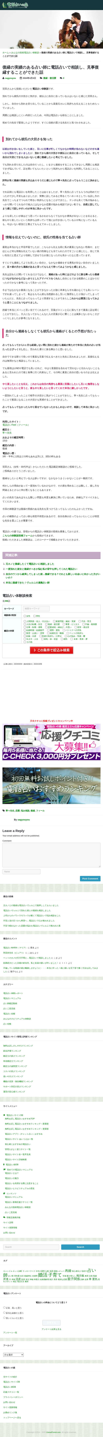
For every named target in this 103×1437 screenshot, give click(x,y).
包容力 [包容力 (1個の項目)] (84, 1271)
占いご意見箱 (9, 1008)
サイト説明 (8, 1222)
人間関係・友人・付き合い (38, 621)
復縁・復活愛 (49, 78)
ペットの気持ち (76, 633)
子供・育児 (86, 621)
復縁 (33, 811)
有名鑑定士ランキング (13, 1061)
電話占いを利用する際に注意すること (22, 1183)
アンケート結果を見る (51, 1329)
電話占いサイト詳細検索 (16, 1159)
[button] (51, 785)
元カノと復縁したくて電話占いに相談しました (30, 564)
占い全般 (7, 1024)
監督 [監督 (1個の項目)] (23, 1279)
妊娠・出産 (31, 636)
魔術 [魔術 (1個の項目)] (26, 1281)
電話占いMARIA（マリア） (15, 948)
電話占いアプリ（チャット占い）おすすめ (23, 1134)
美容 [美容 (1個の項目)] (55, 1279)
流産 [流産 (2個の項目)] (18, 1279)
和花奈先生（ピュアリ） (14, 953)
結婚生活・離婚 (57, 633)
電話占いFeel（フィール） (16, 424)
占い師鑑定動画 (10, 1003)
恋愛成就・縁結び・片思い (60, 627)
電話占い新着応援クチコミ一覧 (19, 1202)
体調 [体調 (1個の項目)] (51, 1271)
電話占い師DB (9, 1387)
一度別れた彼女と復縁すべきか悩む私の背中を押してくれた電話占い (41, 569)
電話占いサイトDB (11, 1382)
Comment (6, 841)
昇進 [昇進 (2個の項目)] (6, 1279)
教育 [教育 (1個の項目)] (87, 1276)
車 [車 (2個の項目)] (90, 1279)
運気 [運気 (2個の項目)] (94, 1279)
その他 (29, 642)
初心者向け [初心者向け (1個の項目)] (76, 1271)
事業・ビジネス (72, 624)
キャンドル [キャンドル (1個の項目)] (7, 1271)
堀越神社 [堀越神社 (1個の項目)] (27, 1276)
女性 (28, 616)
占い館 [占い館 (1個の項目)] (10, 1276)
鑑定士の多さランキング (14, 1056)
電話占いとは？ (12, 1173)
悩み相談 (25, 811)
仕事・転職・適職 (34, 627)
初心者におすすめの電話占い (18, 1144)
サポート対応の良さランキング (17, 1086)
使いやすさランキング (13, 1076)
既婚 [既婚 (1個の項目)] (95, 1276)
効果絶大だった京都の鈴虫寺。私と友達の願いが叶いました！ (31, 963)
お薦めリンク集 (10, 1412)
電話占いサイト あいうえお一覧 (19, 1139)
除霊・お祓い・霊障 (35, 633)
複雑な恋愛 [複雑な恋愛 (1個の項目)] (62, 1279)
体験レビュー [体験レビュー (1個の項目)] (59, 1271)
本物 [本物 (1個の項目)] (13, 1279)
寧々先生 (7, 432)
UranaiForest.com (53, 1432)
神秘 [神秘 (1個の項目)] (31, 1279)
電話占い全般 (9, 1014)
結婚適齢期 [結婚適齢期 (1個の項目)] (44, 1279)
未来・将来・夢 (80, 639)
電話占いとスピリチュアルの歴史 (20, 1188)
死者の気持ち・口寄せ (52, 636)
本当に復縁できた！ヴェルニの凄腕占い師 (28, 582)
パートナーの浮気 (73, 630)
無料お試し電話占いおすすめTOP (20, 1119)
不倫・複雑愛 (91, 624)
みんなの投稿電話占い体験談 (25, 53)
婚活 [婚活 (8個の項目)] (43, 1275)
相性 (65, 639)
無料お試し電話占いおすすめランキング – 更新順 (27, 1129)
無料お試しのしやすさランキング (18, 1046)
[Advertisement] (51, 695)
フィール (40, 811)
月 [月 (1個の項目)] (10, 1279)
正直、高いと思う (14, 1308)
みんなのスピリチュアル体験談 (17, 1019)
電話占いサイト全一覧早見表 (18, 1154)
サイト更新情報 (10, 1227)
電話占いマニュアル (12, 998)
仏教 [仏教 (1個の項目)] (47, 1271)
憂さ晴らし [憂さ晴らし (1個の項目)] (71, 1276)
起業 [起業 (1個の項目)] (86, 1279)
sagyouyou (10, 78)
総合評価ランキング (12, 1051)
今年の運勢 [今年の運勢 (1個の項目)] (40, 1271)
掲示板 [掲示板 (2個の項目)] (80, 1275)
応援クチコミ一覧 (11, 1392)
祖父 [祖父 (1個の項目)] (27, 1279)
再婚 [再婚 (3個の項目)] (68, 1270)
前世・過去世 (83, 627)
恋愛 (17, 811)
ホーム (5, 53)
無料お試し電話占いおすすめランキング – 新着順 (27, 1124)
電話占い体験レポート (13, 993)
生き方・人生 (32, 639)
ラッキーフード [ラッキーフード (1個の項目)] (29, 1271)
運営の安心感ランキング (14, 1092)
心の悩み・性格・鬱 (76, 636)
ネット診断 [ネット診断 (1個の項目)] (17, 1271)
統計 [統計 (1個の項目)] (51, 1279)
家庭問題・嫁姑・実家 (66, 621)
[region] (51, 785)
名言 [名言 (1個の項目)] (22, 1276)
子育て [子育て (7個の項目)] (55, 1275)
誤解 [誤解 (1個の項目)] (82, 1279)
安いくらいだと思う (15, 1318)
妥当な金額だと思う (15, 1313)
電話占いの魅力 (12, 1178)
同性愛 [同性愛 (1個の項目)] (17, 1276)
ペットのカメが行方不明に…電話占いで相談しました (27, 958)
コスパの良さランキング (14, 1071)
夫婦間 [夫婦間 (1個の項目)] (35, 1276)
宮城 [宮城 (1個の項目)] (64, 1276)
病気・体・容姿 (51, 639)
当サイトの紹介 (10, 1377)
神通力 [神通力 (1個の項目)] (36, 1279)
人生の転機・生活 (34, 624)
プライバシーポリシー (13, 1397)
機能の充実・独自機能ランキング (18, 1081)
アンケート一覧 (10, 1333)
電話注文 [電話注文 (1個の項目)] (20, 1281)
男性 (38, 616)
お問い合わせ (9, 1233)
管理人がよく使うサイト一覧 (18, 1149)
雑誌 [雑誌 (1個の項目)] (14, 1281)
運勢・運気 (55, 630)
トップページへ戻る (12, 1417)
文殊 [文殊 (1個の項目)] (91, 1276)
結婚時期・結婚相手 (35, 630)
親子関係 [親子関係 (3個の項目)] (73, 1279)
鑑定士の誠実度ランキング (15, 1066)
